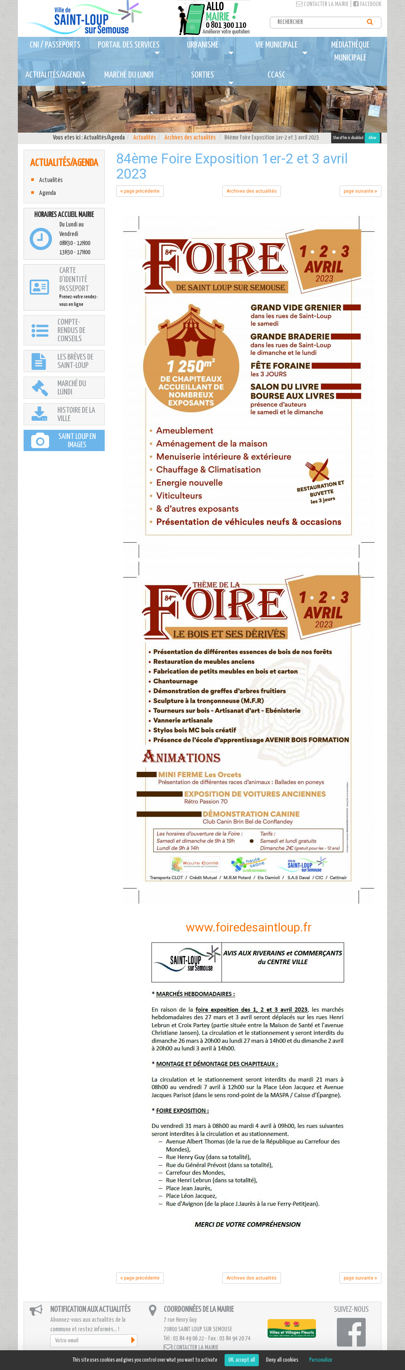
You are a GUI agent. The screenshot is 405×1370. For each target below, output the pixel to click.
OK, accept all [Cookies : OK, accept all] (241, 1360)
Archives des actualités (190, 138)
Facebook (367, 4)
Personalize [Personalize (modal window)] (320, 1360)
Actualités (144, 138)
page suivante (360, 191)
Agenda (47, 193)
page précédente (139, 191)
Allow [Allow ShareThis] (372, 138)
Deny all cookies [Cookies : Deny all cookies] (282, 1360)
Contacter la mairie (322, 4)
